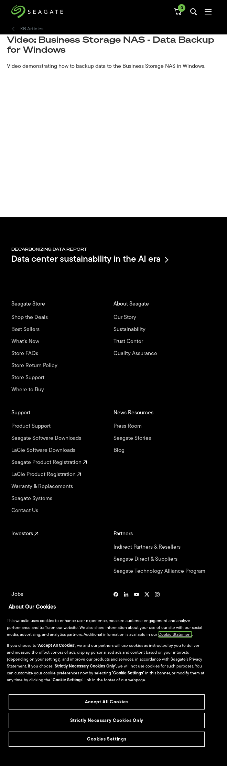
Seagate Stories (133, 438)
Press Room (128, 426)
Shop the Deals (31, 317)
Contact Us (25, 511)
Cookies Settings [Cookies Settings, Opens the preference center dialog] (107, 739)
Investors (25, 534)
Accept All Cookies (107, 701)
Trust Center (129, 341)
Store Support (28, 378)
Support (21, 413)
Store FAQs (25, 354)
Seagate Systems (32, 499)
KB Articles (31, 29)
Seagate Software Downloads (47, 438)
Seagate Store (28, 304)
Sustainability (130, 329)
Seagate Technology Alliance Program (160, 571)
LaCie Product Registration (46, 474)
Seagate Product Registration (49, 462)
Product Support (31, 426)
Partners (124, 534)
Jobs (17, 594)
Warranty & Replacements (42, 486)
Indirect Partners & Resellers (148, 547)
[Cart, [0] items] (177, 11)
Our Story (126, 317)
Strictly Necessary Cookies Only (106, 720)
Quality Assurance (136, 354)
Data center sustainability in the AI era (89, 259)
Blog (120, 450)
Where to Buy (28, 390)
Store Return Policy (35, 366)
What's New (26, 341)
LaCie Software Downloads (44, 450)
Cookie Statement (175, 634)
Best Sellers (26, 329)
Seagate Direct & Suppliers (146, 559)
